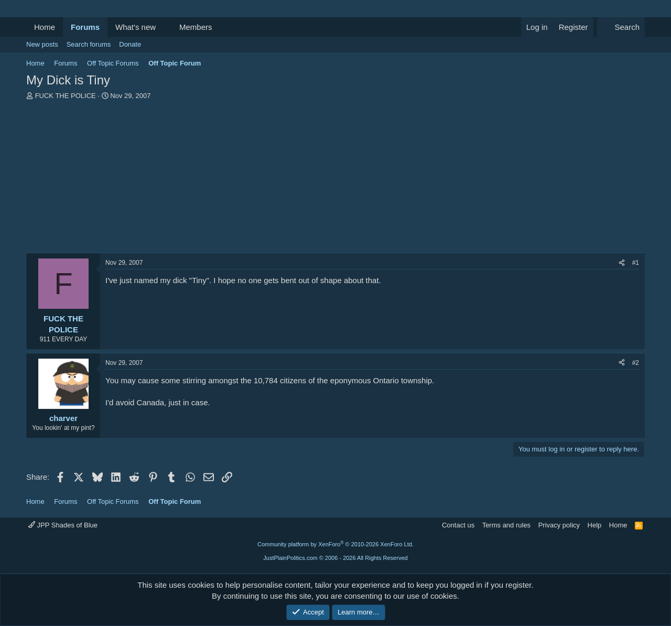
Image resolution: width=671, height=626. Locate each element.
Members (195, 27)
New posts (42, 44)
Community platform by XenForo (335, 544)
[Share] (622, 263)
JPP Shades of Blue (63, 525)
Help (595, 525)
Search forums (89, 44)
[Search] (621, 27)
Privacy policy (559, 525)
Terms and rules (506, 525)
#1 (635, 262)
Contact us (458, 525)
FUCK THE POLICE (65, 96)
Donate (130, 44)
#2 (635, 362)
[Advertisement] (335, 179)
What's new (135, 27)
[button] (164, 27)
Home (44, 27)
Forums (85, 27)
